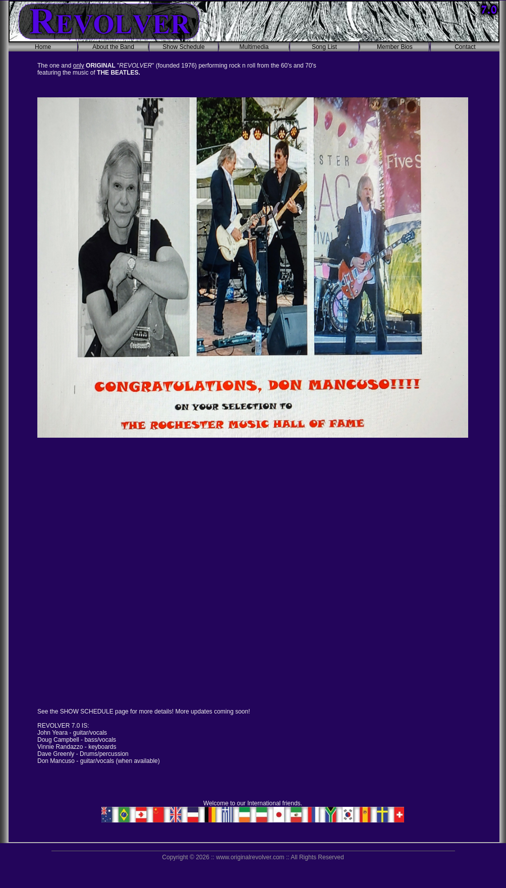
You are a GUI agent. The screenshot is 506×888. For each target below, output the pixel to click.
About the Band (113, 46)
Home (43, 46)
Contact (465, 46)
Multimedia (253, 46)
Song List (324, 46)
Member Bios (395, 46)
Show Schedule (183, 46)
